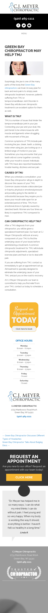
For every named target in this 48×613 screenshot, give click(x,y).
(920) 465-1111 (24, 18)
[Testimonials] (24, 514)
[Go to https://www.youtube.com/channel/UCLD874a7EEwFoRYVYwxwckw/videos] (29, 25)
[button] (24, 477)
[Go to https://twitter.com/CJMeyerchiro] (24, 25)
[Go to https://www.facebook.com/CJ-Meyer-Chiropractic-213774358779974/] (18, 25)
